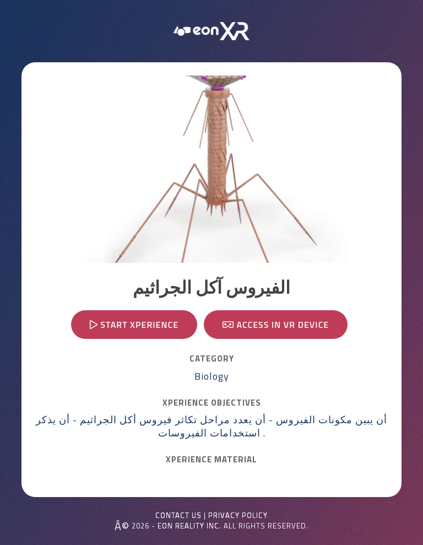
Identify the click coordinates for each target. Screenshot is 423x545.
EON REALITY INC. (189, 525)
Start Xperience (134, 324)
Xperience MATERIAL (211, 460)
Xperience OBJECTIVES (211, 403)
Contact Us (178, 515)
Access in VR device (276, 324)
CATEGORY (211, 359)
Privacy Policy (238, 515)
